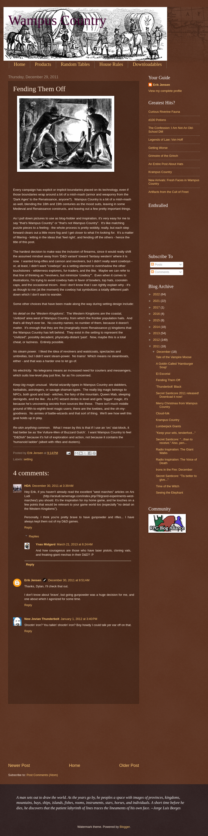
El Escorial (163, 373)
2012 (157, 339)
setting (28, 459)
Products (43, 64)
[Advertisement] (73, 733)
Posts (156, 264)
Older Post (129, 765)
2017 (157, 307)
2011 (157, 346)
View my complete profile (165, 91)
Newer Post (19, 765)
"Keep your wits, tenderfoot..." (175, 433)
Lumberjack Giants (168, 426)
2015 (157, 320)
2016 (157, 313)
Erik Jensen (32, 580)
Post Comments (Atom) (42, 775)
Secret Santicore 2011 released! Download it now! (177, 394)
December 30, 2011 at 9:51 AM (68, 580)
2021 (157, 301)
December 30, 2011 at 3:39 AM (52, 485)
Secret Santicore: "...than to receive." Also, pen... (174, 441)
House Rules (111, 64)
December (164, 351)
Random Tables (75, 64)
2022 (157, 294)
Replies (34, 536)
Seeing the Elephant (169, 492)
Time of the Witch (167, 486)
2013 (157, 333)
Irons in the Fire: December (174, 469)
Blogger (125, 827)
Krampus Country (160, 172)
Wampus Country (57, 20)
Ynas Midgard (45, 544)
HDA (27, 485)
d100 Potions (157, 120)
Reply (28, 527)
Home (19, 64)
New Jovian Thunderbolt (41, 619)
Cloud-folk (162, 413)
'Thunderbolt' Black (168, 386)
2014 (157, 327)
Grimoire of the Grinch (163, 155)
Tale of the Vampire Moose (173, 357)
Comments (160, 272)
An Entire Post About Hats (165, 164)
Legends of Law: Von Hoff (165, 139)
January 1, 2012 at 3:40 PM (79, 619)
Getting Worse (158, 148)
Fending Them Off (168, 380)
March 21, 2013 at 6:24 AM (75, 544)
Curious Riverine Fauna (164, 111)
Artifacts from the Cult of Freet (168, 192)
